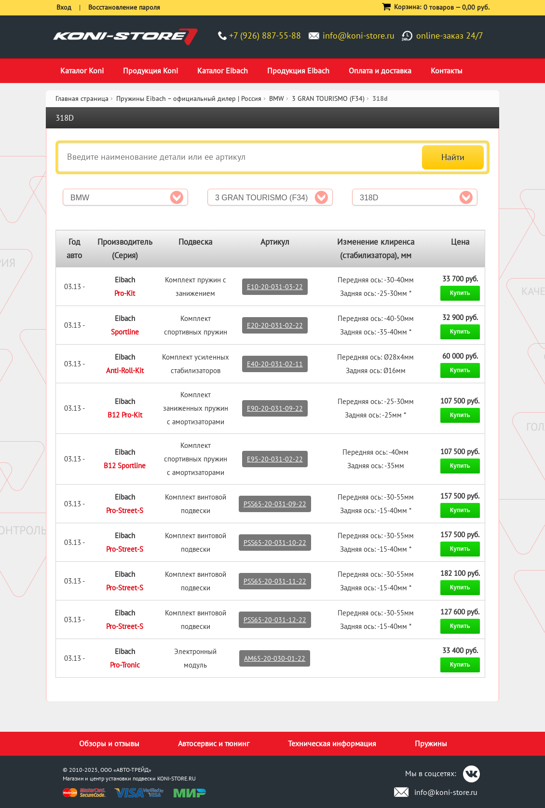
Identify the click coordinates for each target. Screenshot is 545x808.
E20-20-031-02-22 (275, 325)
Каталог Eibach (222, 70)
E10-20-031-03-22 (275, 286)
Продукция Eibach (298, 70)
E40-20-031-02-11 (275, 364)
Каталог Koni (82, 70)
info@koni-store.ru (359, 35)
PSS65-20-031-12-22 (275, 619)
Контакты (447, 70)
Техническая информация (332, 743)
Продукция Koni (150, 70)
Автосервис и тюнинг (213, 743)
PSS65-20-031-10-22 (275, 542)
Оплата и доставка (380, 70)
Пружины (431, 743)
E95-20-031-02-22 (275, 459)
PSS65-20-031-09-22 (275, 504)
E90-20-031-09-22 (275, 408)
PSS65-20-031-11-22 (275, 581)
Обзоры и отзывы (109, 743)
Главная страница (82, 98)
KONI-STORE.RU (176, 778)
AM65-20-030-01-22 (274, 658)
